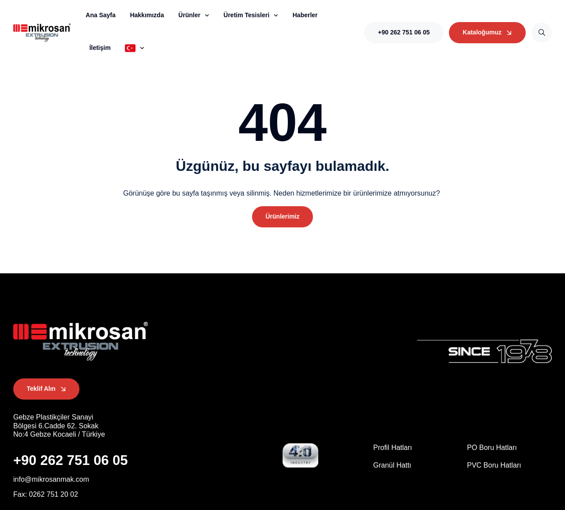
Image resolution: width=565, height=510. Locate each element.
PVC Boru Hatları (494, 465)
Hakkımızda (147, 15)
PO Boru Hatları (492, 448)
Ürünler (193, 15)
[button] (282, 216)
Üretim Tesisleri (250, 15)
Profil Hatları (392, 448)
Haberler (305, 15)
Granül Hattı (392, 465)
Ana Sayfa (101, 15)
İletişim (99, 47)
